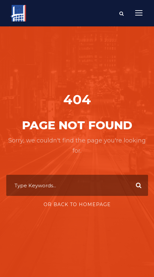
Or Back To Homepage (77, 204)
